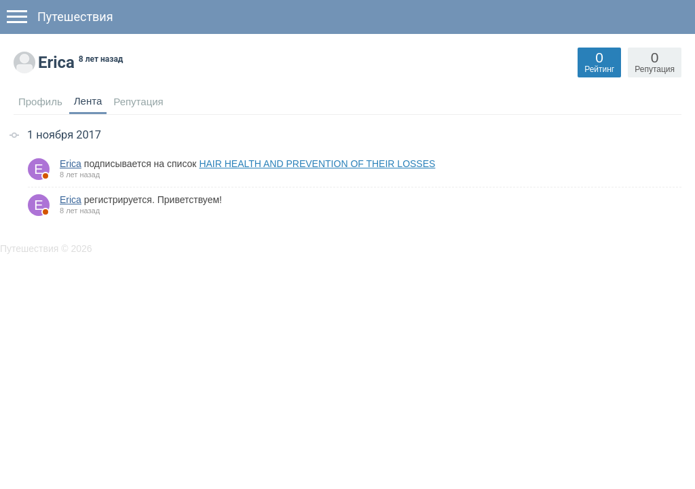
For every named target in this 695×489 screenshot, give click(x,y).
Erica (70, 163)
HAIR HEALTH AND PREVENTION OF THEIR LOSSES (317, 163)
